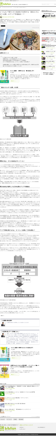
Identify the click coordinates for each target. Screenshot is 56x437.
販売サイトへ (15, 357)
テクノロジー (9, 419)
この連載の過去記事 (6, 320)
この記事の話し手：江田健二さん (10, 331)
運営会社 (21, 427)
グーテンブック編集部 (8, 389)
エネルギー (3, 419)
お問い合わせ (22, 429)
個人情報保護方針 (41, 427)
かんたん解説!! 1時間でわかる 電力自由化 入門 (21, 70)
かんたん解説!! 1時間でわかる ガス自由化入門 (22, 347)
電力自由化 (21, 419)
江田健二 (15, 419)
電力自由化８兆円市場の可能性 (10, 388)
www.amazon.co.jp (4, 83)
